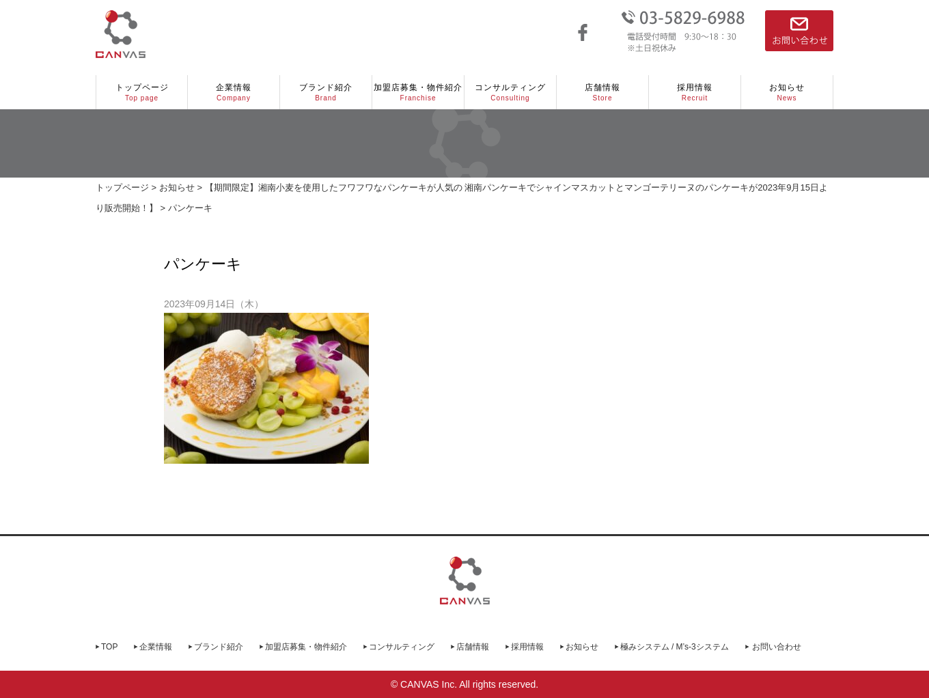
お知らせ (787, 93)
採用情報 (694, 93)
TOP (109, 647)
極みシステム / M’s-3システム (674, 647)
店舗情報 (602, 93)
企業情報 (233, 93)
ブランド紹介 (326, 93)
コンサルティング (510, 93)
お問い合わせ (776, 647)
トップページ (141, 93)
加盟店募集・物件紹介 (418, 93)
